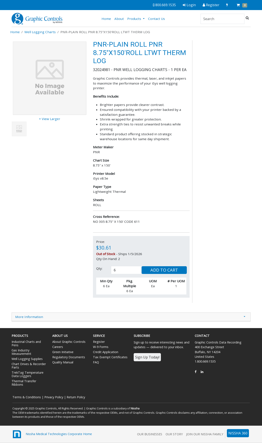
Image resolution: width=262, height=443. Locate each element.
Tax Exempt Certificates (110, 357)
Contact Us (156, 18)
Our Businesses (149, 434)
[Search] (222, 19)
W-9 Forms (100, 347)
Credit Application (105, 352)
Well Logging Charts (40, 32)
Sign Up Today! (147, 357)
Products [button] (134, 18)
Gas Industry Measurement (21, 352)
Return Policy (76, 397)
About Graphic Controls (68, 342)
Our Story (174, 434)
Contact (202, 336)
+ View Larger (49, 119)
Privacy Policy (53, 397)
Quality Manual (62, 362)
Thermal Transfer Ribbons (24, 383)
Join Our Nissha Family (204, 434)
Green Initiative (62, 352)
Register (99, 342)
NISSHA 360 (237, 433)
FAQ (96, 362)
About (119, 18)
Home (107, 18)
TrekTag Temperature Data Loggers (27, 374)
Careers (57, 347)
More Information (29, 317)
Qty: (99, 268)
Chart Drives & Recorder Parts (29, 365)
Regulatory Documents (68, 357)
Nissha (135, 408)
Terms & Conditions (26, 397)
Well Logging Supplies (27, 359)
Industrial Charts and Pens (26, 343)
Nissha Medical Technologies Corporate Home (52, 434)
